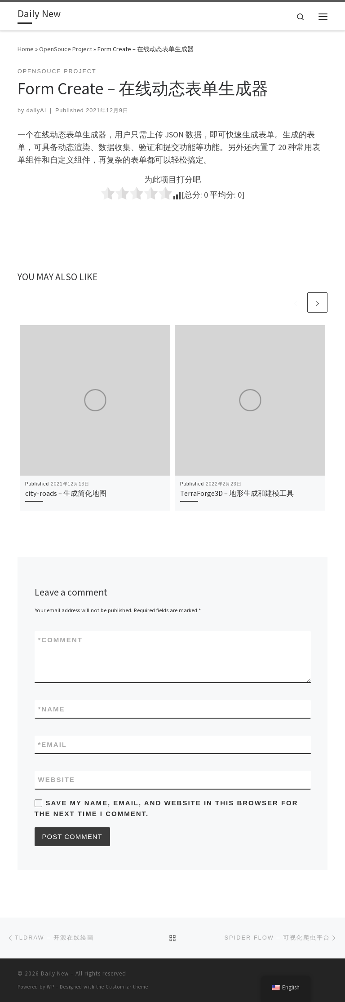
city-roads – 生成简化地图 (65, 493)
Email (52, 744)
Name (51, 709)
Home (26, 49)
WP (50, 987)
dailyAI (36, 110)
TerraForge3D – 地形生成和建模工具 (237, 493)
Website (56, 779)
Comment (60, 640)
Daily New (55, 973)
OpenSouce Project (65, 49)
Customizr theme (127, 987)
